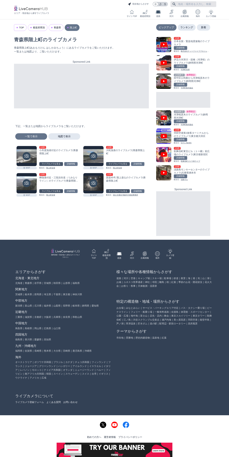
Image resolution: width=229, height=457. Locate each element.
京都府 (38, 317)
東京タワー (199, 315)
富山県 (28, 305)
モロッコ (37, 370)
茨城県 (18, 294)
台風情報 (184, 13)
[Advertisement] (81, 86)
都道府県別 (145, 13)
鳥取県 (18, 328)
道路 (158, 13)
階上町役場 (50, 168)
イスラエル (95, 366)
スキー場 (157, 278)
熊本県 (47, 350)
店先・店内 (156, 315)
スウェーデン (72, 373)
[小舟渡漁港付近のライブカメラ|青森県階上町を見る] (27, 156)
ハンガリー (64, 366)
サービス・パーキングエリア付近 (160, 308)
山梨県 (57, 305)
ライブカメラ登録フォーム (29, 402)
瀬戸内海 (166, 319)
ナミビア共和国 (52, 370)
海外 (197, 13)
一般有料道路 (162, 312)
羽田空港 (193, 319)
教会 (166, 315)
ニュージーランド (84, 370)
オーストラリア (23, 362)
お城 (118, 282)
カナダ (69, 362)
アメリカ (34, 377)
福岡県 (18, 350)
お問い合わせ (70, 402)
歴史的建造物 (142, 337)
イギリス (103, 373)
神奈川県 (77, 294)
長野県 (66, 305)
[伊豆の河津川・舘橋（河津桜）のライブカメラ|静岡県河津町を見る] (183, 63)
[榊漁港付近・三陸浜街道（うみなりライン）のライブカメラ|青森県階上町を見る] (27, 183)
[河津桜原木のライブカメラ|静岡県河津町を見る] (183, 118)
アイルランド (80, 366)
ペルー (100, 370)
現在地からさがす (138, 4)
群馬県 (38, 294)
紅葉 (173, 282)
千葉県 (57, 294)
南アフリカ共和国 (34, 373)
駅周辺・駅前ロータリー (172, 323)
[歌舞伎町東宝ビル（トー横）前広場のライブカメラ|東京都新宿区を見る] (183, 155)
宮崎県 (66, 350)
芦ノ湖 (120, 323)
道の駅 (153, 323)
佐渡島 (174, 312)
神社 (147, 282)
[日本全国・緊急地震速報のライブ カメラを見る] (183, 45)
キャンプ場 (144, 278)
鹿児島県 (77, 350)
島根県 (28, 328)
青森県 (57, 27)
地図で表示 (64, 136)
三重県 (18, 317)
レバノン (25, 370)
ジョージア (31, 366)
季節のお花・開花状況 (190, 282)
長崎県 (38, 350)
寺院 (154, 282)
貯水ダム (142, 323)
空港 (133, 278)
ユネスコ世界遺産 (133, 282)
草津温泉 (130, 323)
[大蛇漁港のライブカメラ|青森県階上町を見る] (93, 156)
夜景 (183, 278)
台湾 (94, 373)
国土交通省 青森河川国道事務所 (125, 195)
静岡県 (85, 305)
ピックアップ (166, 27)
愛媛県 (38, 339)
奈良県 (66, 317)
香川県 (28, 339)
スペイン (58, 373)
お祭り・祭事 (128, 286)
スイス (85, 373)
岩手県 (38, 283)
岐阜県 (76, 305)
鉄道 (176, 278)
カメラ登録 (211, 13)
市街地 (120, 337)
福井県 (47, 305)
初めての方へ (94, 437)
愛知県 (95, 305)
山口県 (57, 328)
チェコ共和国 (82, 362)
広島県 (47, 328)
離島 (161, 282)
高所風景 (193, 323)
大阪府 (47, 317)
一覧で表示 (31, 136)
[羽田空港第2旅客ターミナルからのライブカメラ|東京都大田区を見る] (183, 136)
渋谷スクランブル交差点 (146, 319)
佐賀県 (28, 350)
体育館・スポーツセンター (195, 312)
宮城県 (47, 283)
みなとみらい (133, 308)
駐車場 (167, 278)
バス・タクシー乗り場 (193, 308)
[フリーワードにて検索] (174, 4)
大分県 (57, 350)
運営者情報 (110, 437)
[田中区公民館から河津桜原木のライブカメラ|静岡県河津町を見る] (183, 81)
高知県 (47, 339)
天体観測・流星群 (147, 286)
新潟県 (18, 305)
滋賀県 (28, 317)
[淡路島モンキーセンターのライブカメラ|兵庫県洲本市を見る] (183, 173)
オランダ (68, 370)
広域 (44, 377)
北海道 (18, 283)
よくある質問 (53, 402)
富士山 (143, 315)
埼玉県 (47, 294)
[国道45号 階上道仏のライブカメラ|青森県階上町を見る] (93, 183)
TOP (21, 27)
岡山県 (38, 328)
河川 (171, 13)
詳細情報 (71, 164)
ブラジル (58, 362)
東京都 (66, 294)
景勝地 (129, 337)
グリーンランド (47, 366)
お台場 (120, 308)
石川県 (38, 305)
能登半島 (204, 319)
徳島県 (18, 339)
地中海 (134, 315)
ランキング (186, 27)
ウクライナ (21, 377)
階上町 (73, 27)
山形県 (66, 283)
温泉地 (155, 337)
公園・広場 (122, 315)
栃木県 (28, 294)
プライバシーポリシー (130, 437)
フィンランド (99, 362)
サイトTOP (132, 13)
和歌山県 (77, 317)
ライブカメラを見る (51, 164)
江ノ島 (127, 319)
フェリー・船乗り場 (141, 312)
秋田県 (57, 283)
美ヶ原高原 (180, 319)
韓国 (48, 373)
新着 (203, 27)
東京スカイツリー (180, 315)
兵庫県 (57, 317)
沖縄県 (88, 350)
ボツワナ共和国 (42, 362)
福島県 (76, 283)
